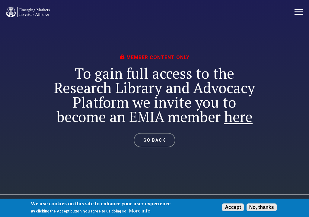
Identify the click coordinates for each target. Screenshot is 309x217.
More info (139, 210)
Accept (233, 207)
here (238, 116)
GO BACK (154, 140)
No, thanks (261, 207)
